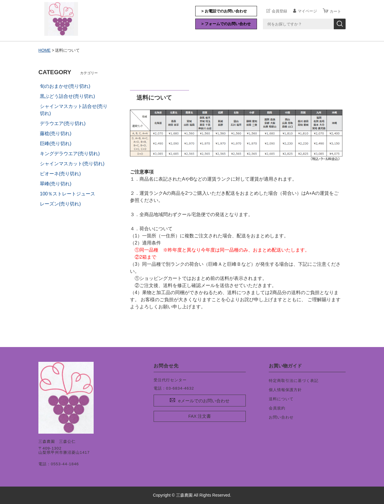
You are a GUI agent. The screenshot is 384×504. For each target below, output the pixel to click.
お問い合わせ (281, 417)
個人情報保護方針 (285, 389)
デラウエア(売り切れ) (63, 123)
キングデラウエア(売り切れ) (70, 153)
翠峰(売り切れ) (55, 183)
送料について (281, 398)
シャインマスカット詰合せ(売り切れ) (74, 109)
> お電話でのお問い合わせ (224, 11)
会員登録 (279, 11)
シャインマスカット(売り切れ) (72, 163)
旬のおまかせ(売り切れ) (65, 85)
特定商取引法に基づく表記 (293, 380)
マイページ (307, 11)
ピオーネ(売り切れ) (60, 173)
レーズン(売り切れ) (60, 203)
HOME (44, 50)
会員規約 (277, 408)
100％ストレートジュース (67, 193)
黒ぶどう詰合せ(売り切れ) (67, 95)
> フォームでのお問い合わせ (226, 24)
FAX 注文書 (199, 416)
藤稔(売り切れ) (55, 133)
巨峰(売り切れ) (55, 143)
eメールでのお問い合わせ (203, 400)
